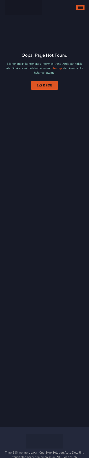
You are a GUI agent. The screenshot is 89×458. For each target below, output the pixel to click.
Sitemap (56, 68)
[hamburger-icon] (80, 7)
